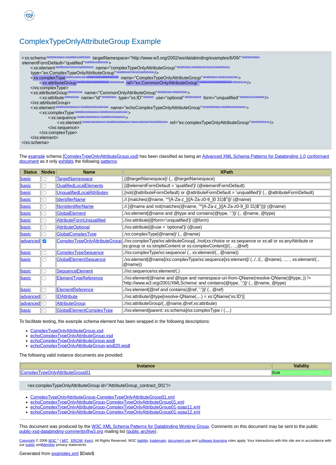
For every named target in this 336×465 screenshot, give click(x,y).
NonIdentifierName (211, 106)
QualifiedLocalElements (96, 62)
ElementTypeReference (82, 67)
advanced (30, 241)
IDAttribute (148, 96)
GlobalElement (63, 67)
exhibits (66, 161)
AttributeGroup (117, 81)
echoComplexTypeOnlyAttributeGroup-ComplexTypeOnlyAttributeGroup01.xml (107, 402)
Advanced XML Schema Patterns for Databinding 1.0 (254, 156)
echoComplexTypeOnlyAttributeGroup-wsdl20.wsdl (80, 345)
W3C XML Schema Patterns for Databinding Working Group (150, 426)
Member (48, 445)
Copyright (27, 440)
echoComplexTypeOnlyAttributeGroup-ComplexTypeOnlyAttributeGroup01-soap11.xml (115, 407)
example (36, 156)
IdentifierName (184, 67)
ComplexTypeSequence (88, 116)
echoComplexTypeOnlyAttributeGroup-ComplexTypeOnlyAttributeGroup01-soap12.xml (115, 412)
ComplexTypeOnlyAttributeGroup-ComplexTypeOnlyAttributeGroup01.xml (102, 397)
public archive (141, 431)
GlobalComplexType (76, 76)
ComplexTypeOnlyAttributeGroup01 (56, 372)
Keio (88, 440)
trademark (158, 440)
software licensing (212, 440)
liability (142, 440)
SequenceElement (140, 121)
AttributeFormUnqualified (252, 96)
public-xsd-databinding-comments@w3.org (61, 431)
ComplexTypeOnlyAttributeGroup (102, 76)
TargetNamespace (55, 57)
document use (179, 440)
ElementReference (158, 121)
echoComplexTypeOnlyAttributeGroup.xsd (71, 335)
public (30, 445)
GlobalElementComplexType (94, 106)
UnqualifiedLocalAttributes (77, 57)
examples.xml (65, 453)
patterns (109, 161)
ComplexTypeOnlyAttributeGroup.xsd (100, 156)
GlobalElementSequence (68, 106)
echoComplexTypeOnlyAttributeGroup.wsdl (72, 340)
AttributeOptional (193, 96)
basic (26, 178)
